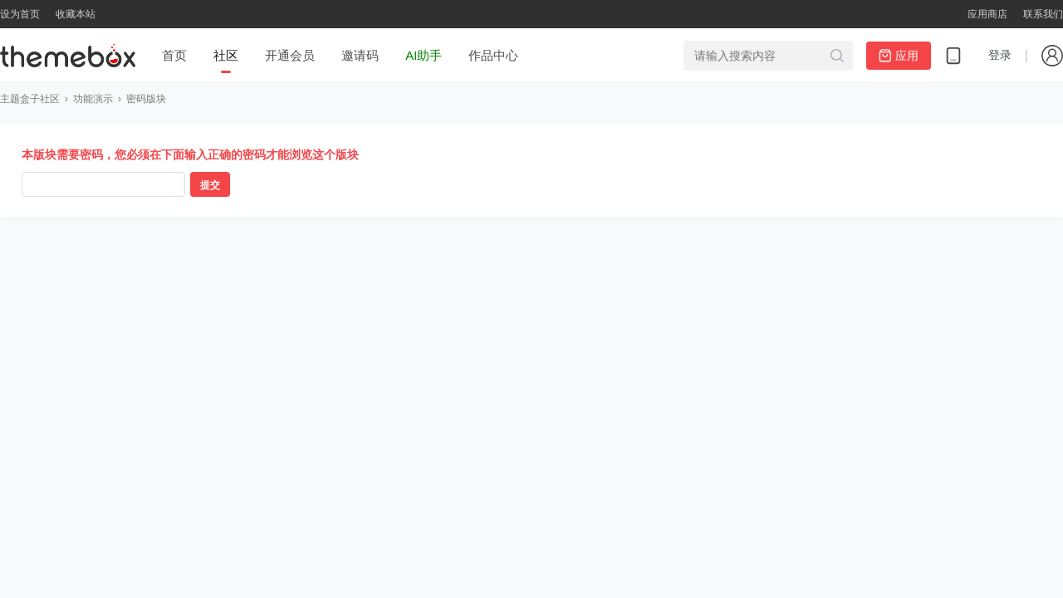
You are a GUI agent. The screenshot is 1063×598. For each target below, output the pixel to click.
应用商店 (987, 14)
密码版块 (146, 99)
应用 (898, 55)
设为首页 (20, 14)
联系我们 (1043, 14)
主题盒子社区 (30, 99)
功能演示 (93, 99)
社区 (225, 55)
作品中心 (493, 55)
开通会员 (290, 55)
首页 (174, 55)
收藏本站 (76, 14)
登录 (1000, 54)
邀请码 (360, 55)
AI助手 (423, 55)
